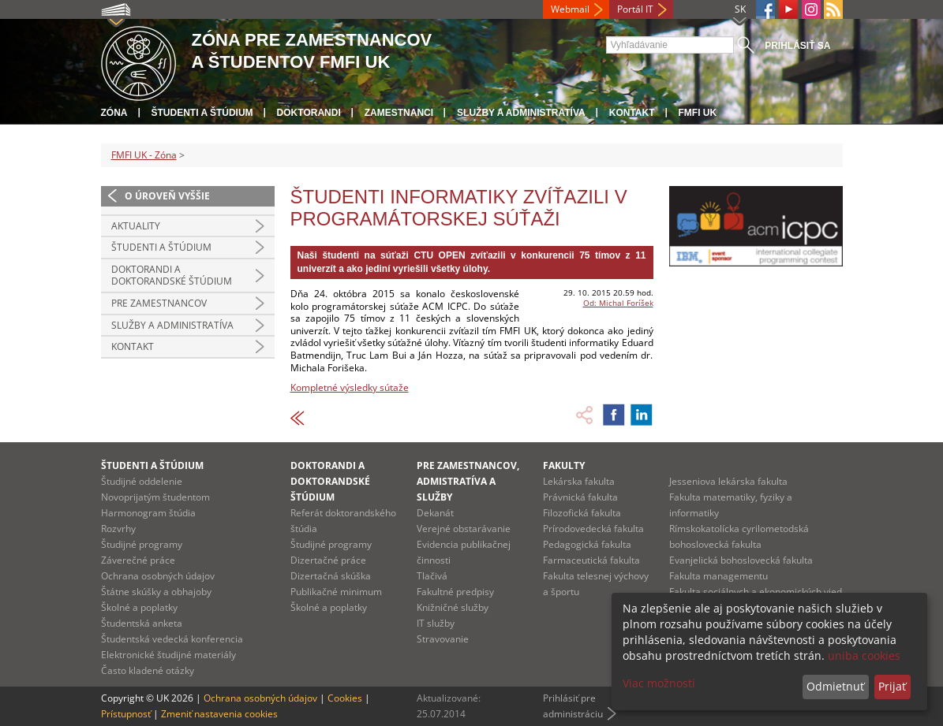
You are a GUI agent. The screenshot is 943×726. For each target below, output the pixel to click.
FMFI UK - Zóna (144, 155)
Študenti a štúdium (202, 112)
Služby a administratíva (521, 112)
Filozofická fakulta (582, 512)
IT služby (436, 623)
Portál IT (635, 9)
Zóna (114, 112)
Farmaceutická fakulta (591, 560)
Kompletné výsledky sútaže (349, 387)
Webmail (570, 9)
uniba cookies (864, 655)
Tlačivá (432, 576)
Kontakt (632, 112)
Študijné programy (141, 544)
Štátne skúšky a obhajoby (156, 591)
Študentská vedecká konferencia (172, 639)
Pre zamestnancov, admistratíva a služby (468, 481)
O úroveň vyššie (167, 196)
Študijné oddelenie (141, 481)
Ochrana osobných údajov (158, 576)
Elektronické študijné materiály (168, 654)
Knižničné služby (452, 607)
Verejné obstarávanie (464, 528)
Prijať (892, 686)
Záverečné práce (138, 560)
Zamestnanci (399, 112)
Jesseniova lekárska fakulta (728, 481)
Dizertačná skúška (330, 576)
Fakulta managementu (718, 576)
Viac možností (659, 683)
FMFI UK (698, 112)
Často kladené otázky (147, 670)
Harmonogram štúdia (148, 512)
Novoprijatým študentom (155, 497)
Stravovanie (443, 639)
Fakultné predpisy (455, 591)
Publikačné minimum (336, 591)
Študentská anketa (141, 623)
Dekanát (435, 512)
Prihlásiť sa (797, 45)
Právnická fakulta (580, 497)
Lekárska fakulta (579, 481)
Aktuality (135, 226)
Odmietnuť (835, 686)
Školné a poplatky (139, 607)
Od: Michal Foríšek (618, 302)
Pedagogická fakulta (587, 544)
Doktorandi (309, 112)
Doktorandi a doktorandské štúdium (171, 275)
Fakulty (564, 465)
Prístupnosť (126, 713)
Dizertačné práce (328, 560)
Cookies (344, 698)
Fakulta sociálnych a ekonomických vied (755, 591)
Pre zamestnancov (159, 303)
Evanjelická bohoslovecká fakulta (741, 560)
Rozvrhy (118, 528)
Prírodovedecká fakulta (593, 528)
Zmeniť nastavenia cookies (219, 713)
